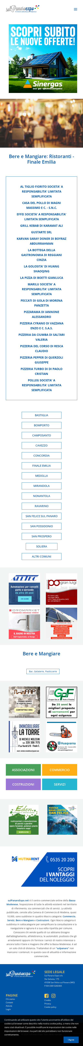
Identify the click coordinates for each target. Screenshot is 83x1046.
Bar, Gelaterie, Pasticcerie (43, 671)
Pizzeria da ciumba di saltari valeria (41, 337)
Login (8, 1009)
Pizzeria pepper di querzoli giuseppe (41, 360)
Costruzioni (23, 784)
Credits (47, 1000)
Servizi (59, 784)
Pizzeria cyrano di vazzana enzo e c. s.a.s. (41, 325)
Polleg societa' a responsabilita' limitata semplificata (41, 385)
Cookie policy (50, 1007)
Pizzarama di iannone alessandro (41, 314)
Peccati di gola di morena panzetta (41, 303)
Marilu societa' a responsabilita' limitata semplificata (41, 289)
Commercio (60, 770)
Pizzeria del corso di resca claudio (41, 348)
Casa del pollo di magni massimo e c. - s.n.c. (41, 205)
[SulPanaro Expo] (22, 9)
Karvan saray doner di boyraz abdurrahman (41, 241)
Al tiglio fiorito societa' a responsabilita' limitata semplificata (41, 191)
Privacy (47, 1003)
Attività (9, 1005)
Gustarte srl (41, 232)
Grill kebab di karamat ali (41, 226)
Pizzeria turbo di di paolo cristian (41, 371)
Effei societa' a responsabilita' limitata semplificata (41, 216)
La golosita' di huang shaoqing (41, 268)
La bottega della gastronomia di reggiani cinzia (41, 255)
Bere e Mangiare (28, 156)
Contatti (9, 1002)
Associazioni (23, 770)
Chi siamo (10, 999)
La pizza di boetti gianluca (41, 278)
